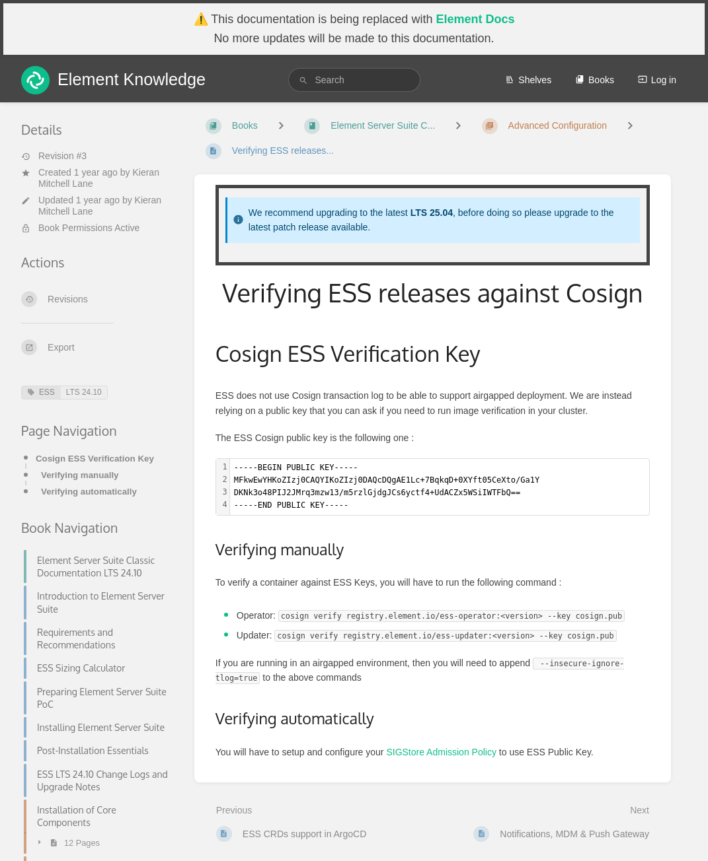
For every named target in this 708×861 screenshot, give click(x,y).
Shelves (528, 80)
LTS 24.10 (84, 392)
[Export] (97, 347)
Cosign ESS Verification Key (95, 459)
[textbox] (439, 487)
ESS (41, 392)
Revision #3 (54, 156)
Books (594, 80)
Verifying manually (80, 475)
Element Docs (475, 19)
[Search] (303, 80)
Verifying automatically (89, 492)
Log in (657, 80)
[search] (354, 80)
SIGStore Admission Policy (441, 752)
